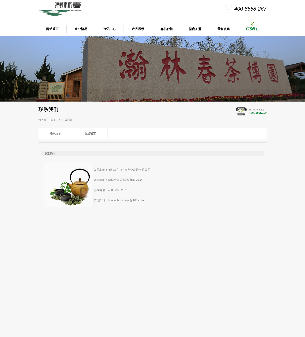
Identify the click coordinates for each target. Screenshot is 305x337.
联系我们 (252, 29)
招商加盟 (195, 29)
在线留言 (90, 133)
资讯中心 (109, 29)
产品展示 (138, 29)
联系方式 (55, 133)
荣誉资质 (223, 29)
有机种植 (166, 29)
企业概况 (81, 29)
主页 (58, 119)
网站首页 (52, 29)
